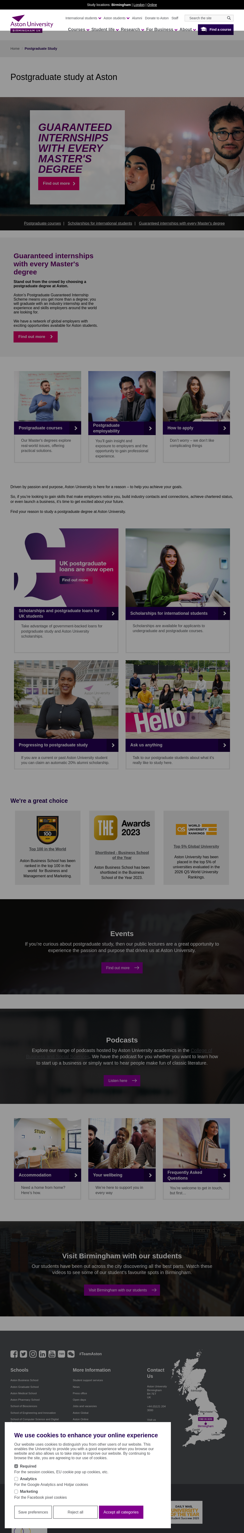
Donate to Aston (157, 18)
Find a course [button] (220, 29)
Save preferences (33, 1512)
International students (83, 18)
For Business (161, 29)
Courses (78, 29)
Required (28, 1466)
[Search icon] (229, 18)
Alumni (137, 18)
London (139, 5)
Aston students (116, 18)
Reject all (75, 1512)
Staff (174, 18)
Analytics (28, 1479)
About (187, 29)
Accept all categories (121, 1512)
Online (152, 5)
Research (132, 29)
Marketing (29, 1491)
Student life (104, 29)
